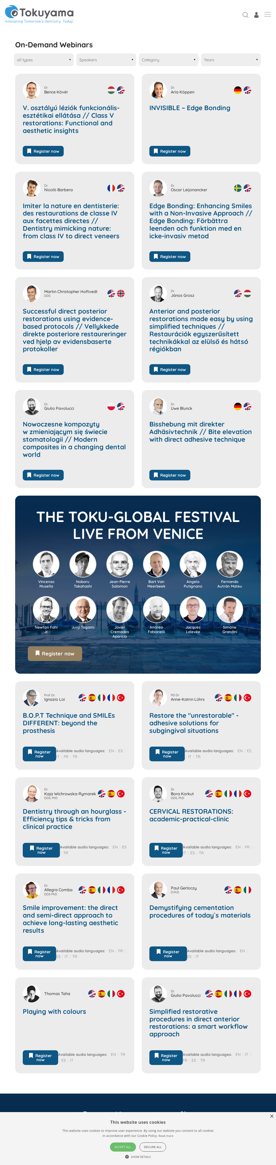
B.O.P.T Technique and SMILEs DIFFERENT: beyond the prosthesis (69, 723)
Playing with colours (54, 1011)
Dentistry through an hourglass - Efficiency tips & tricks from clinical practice (74, 819)
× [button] (271, 1116)
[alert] (138, 1138)
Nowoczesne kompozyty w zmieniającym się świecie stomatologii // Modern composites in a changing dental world (74, 439)
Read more (165, 1136)
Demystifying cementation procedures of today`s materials (200, 911)
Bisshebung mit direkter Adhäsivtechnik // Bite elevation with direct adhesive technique (200, 431)
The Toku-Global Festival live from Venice (138, 525)
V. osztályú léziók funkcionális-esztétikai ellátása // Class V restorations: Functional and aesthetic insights (71, 119)
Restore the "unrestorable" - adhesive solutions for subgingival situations (194, 723)
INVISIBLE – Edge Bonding (190, 108)
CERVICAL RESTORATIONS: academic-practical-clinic (191, 815)
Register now (43, 151)
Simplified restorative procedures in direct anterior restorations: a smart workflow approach (198, 1023)
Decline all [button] (153, 1147)
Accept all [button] (123, 1147)
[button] (138, 1156)
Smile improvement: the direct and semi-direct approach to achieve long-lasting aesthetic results (70, 919)
